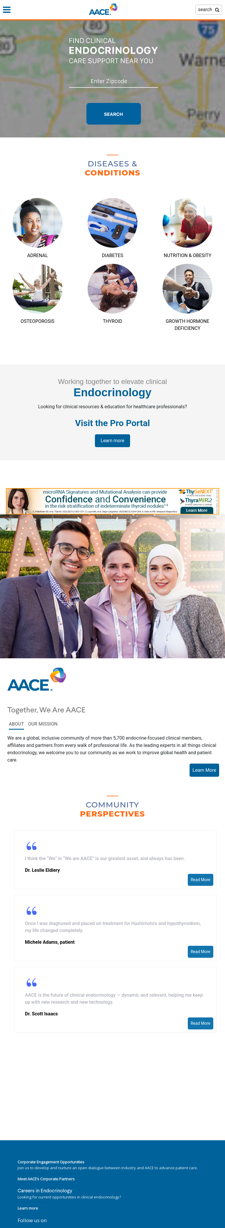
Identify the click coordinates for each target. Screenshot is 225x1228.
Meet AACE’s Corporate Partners (46, 1179)
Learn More (204, 770)
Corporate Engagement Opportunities (51, 1162)
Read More (200, 879)
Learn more (113, 440)
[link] (112, 501)
